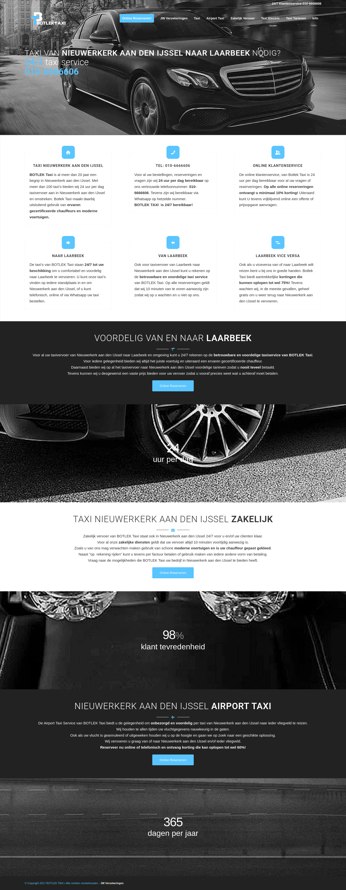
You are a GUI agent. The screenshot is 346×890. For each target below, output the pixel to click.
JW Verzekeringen (112, 883)
